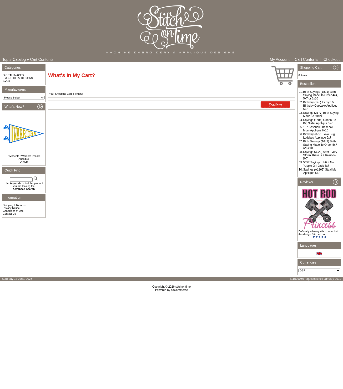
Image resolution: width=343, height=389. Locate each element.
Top (5, 59)
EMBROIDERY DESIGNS (18, 78)
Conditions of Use (13, 210)
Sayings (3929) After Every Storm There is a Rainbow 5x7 (320, 155)
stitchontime (183, 286)
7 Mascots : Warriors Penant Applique (23, 157)
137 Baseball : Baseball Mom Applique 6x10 (318, 128)
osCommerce (179, 290)
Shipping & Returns (14, 205)
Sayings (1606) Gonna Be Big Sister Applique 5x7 (319, 121)
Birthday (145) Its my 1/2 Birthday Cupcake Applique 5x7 (320, 106)
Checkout (331, 59)
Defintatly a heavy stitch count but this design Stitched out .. (318, 233)
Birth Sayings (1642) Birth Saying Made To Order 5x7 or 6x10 (320, 145)
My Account (280, 59)
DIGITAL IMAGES (13, 75)
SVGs (6, 80)
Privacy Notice (11, 208)
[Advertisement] (171, 332)
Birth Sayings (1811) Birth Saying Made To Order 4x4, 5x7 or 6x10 (320, 95)
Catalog (19, 59)
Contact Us (9, 213)
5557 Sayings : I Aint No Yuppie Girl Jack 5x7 (318, 164)
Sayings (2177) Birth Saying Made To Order (321, 114)
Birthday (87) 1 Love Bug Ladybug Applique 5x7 (319, 136)
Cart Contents (42, 59)
